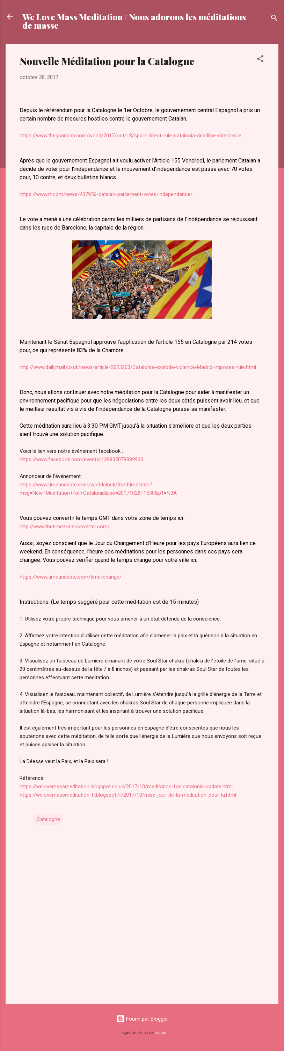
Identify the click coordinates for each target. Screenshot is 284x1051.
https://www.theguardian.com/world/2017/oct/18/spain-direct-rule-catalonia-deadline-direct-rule (130, 135)
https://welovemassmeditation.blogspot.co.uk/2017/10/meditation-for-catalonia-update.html (126, 786)
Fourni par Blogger (142, 1019)
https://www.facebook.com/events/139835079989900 (81, 459)
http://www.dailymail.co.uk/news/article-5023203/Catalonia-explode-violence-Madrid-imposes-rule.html (138, 367)
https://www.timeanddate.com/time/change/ (71, 577)
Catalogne (48, 819)
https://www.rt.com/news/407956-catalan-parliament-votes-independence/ (106, 194)
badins (160, 1032)
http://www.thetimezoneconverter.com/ (65, 526)
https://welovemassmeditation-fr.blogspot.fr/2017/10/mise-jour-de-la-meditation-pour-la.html (128, 795)
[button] (260, 60)
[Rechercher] (274, 19)
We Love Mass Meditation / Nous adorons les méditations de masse (134, 21)
